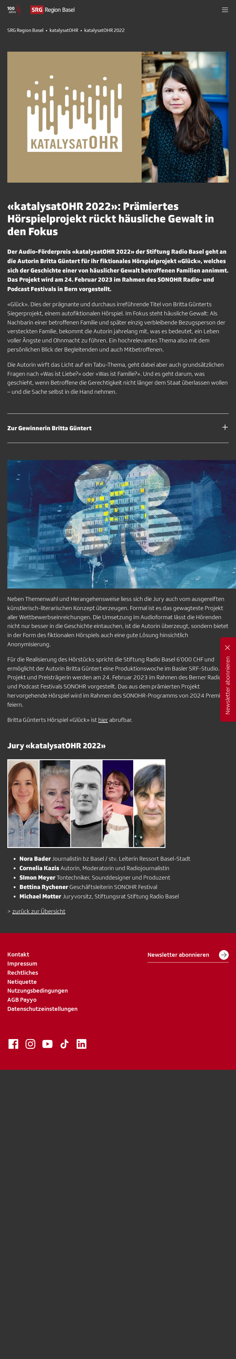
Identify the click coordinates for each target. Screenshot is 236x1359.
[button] (225, 9)
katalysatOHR (64, 30)
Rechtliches (22, 972)
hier (103, 719)
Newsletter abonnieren (188, 955)
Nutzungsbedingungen (37, 990)
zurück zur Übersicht (38, 911)
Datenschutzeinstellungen (42, 1008)
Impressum (22, 963)
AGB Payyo (21, 999)
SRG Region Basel (25, 30)
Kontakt (18, 954)
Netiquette (22, 981)
